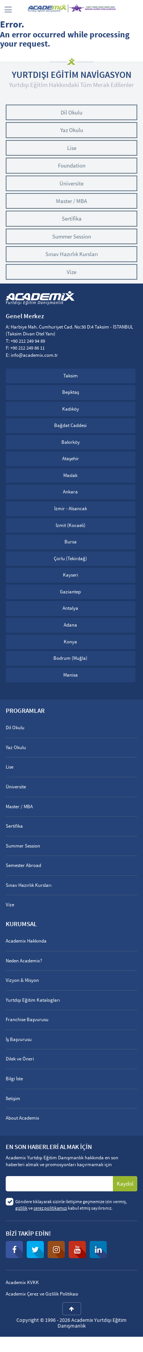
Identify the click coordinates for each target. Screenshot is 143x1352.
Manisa (70, 675)
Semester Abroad (23, 865)
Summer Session (71, 236)
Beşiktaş (70, 392)
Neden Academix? (24, 960)
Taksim (70, 375)
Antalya (70, 608)
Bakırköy (70, 442)
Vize (71, 272)
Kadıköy (70, 409)
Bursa (70, 541)
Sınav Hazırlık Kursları (71, 254)
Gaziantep (70, 591)
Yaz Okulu (71, 130)
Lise (71, 147)
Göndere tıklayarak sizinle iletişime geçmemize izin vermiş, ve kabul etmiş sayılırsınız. (71, 1205)
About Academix (22, 1118)
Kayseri (70, 575)
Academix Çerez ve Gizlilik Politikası (42, 1294)
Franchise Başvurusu (27, 1019)
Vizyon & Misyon (22, 980)
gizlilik (21, 1208)
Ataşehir (70, 458)
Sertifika (72, 218)
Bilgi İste (14, 1078)
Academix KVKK (22, 1282)
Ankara (70, 491)
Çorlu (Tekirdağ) (70, 558)
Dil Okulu (71, 112)
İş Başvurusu (19, 1039)
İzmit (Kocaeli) (70, 525)
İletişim (13, 1098)
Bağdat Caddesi (70, 425)
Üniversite (71, 183)
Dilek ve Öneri (20, 1058)
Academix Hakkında (26, 941)
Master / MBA (71, 201)
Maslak (70, 475)
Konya (70, 641)
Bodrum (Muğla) (70, 658)
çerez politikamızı (50, 1208)
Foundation (71, 165)
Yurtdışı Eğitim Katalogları (33, 1000)
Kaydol (125, 1183)
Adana (70, 625)
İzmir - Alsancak (70, 508)
